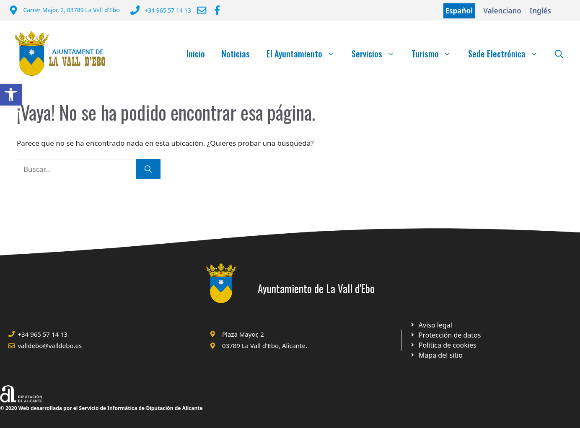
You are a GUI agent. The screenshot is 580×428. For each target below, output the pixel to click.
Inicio (195, 53)
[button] (11, 95)
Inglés (540, 10)
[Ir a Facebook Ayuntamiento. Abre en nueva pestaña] (217, 10)
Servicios (377, 53)
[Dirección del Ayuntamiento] (64, 10)
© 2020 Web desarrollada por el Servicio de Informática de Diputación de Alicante (101, 408)
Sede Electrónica (507, 53)
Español (459, 10)
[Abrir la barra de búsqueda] (559, 53)
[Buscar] (148, 169)
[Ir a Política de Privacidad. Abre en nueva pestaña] (431, 325)
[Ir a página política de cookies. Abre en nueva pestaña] (445, 335)
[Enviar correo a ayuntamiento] (201, 10)
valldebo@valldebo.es (50, 345)
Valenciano (502, 10)
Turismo (436, 53)
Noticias (236, 53)
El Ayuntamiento (305, 53)
